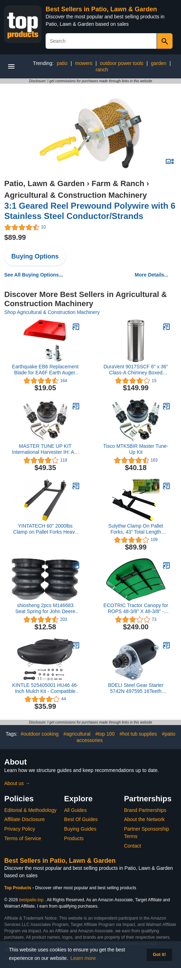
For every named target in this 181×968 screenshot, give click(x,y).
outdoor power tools (122, 63)
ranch (101, 69)
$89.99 (15, 237)
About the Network (144, 819)
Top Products (18, 887)
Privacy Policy (19, 829)
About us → (17, 783)
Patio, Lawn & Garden (44, 183)
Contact (132, 846)
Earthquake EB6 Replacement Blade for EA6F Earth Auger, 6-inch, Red (45, 370)
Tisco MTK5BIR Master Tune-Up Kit (135, 449)
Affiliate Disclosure (24, 819)
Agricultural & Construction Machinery (75, 195)
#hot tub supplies (138, 734)
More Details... (151, 275)
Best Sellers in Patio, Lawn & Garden (101, 9)
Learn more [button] (83, 958)
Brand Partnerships (145, 810)
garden (159, 63)
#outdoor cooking (39, 734)
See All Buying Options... (33, 275)
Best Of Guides (81, 819)
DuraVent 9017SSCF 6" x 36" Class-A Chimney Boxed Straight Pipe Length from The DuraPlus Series (136, 370)
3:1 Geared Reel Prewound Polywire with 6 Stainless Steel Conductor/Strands (89, 211)
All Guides (75, 810)
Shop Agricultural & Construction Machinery (52, 312)
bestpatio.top (31, 899)
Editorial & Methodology (30, 810)
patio (62, 63)
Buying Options (35, 256)
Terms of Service (22, 838)
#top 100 (105, 734)
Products (73, 838)
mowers (83, 63)
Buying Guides (80, 829)
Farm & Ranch (118, 183)
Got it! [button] (159, 954)
